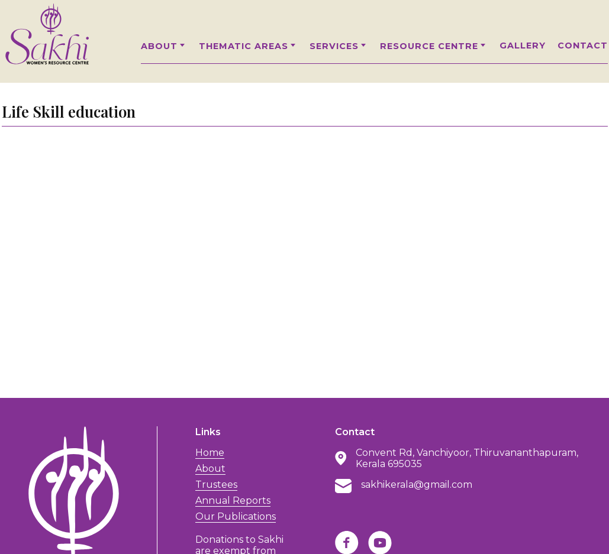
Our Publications (235, 516)
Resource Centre (434, 46)
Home (209, 452)
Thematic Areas (248, 46)
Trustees (216, 484)
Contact (583, 45)
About (164, 46)
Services (339, 46)
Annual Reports (232, 500)
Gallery (523, 45)
